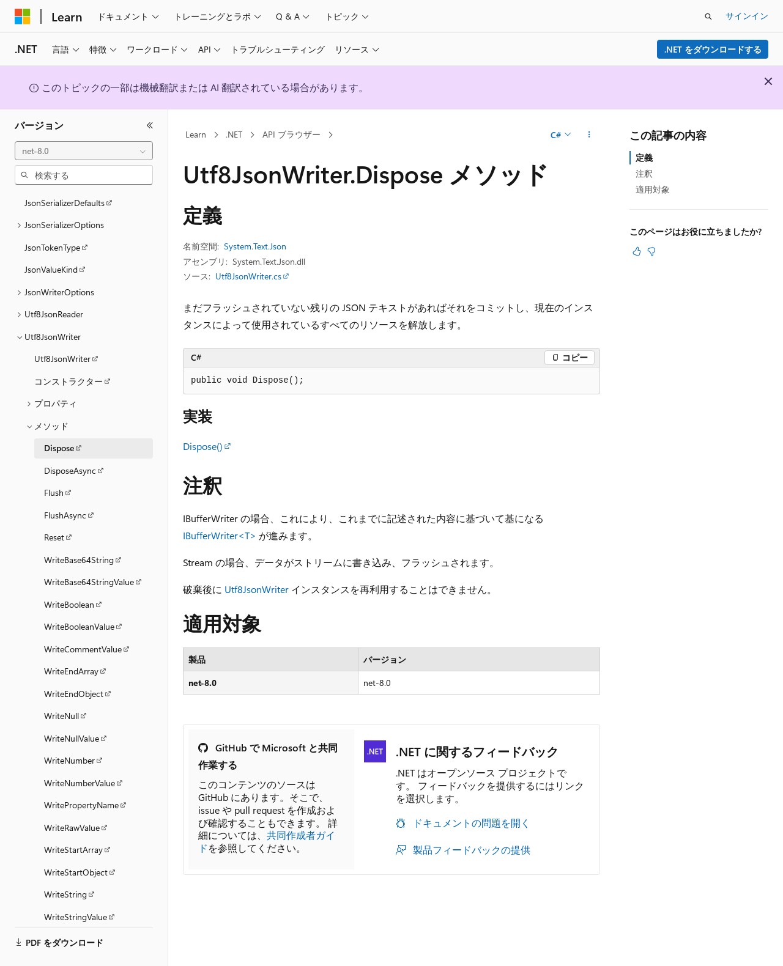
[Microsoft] (23, 16)
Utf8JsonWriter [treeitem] (62, 325)
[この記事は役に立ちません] (651, 251)
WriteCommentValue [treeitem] (83, 615)
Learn (195, 134)
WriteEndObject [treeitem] (73, 660)
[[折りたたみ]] (150, 125)
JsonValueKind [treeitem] (51, 236)
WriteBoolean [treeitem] (69, 571)
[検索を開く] (708, 17)
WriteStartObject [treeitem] (76, 838)
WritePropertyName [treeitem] (81, 771)
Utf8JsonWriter (257, 589)
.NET (234, 134)
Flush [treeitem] (54, 459)
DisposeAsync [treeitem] (70, 437)
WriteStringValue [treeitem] (75, 883)
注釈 (644, 173)
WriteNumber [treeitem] (69, 726)
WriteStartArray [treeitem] (73, 816)
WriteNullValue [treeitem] (71, 704)
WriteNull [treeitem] (61, 682)
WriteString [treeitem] (65, 860)
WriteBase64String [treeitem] (79, 526)
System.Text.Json (255, 246)
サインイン (746, 15)
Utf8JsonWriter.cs (248, 276)
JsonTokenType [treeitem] (52, 213)
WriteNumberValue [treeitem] (79, 749)
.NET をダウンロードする (713, 49)
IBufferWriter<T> (219, 535)
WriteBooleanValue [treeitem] (79, 593)
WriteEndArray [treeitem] (71, 637)
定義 (644, 157)
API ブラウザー (291, 134)
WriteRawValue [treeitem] (72, 794)
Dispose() (203, 446)
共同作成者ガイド (266, 841)
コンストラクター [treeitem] (68, 347)
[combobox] (84, 151)
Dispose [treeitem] (59, 414)
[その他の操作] (589, 135)
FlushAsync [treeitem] (65, 481)
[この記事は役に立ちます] (636, 251)
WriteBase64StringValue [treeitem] (89, 548)
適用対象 (653, 189)
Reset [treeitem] (54, 503)
